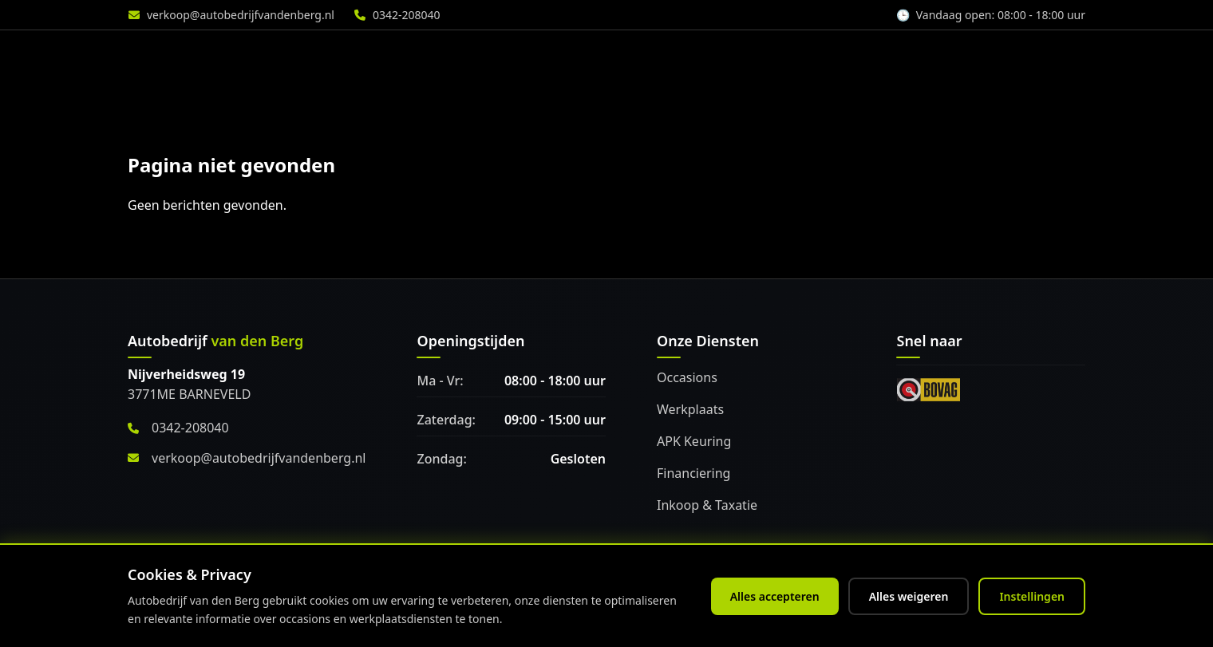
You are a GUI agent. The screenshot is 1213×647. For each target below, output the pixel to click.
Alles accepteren (775, 596)
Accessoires (842, 56)
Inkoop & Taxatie (707, 505)
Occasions (687, 377)
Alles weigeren (909, 596)
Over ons (948, 56)
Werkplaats (729, 56)
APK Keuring (694, 441)
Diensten (624, 56)
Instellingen (1032, 596)
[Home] (214, 56)
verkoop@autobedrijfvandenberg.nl (240, 14)
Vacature (1046, 56)
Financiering (693, 473)
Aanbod (529, 56)
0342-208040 (407, 14)
